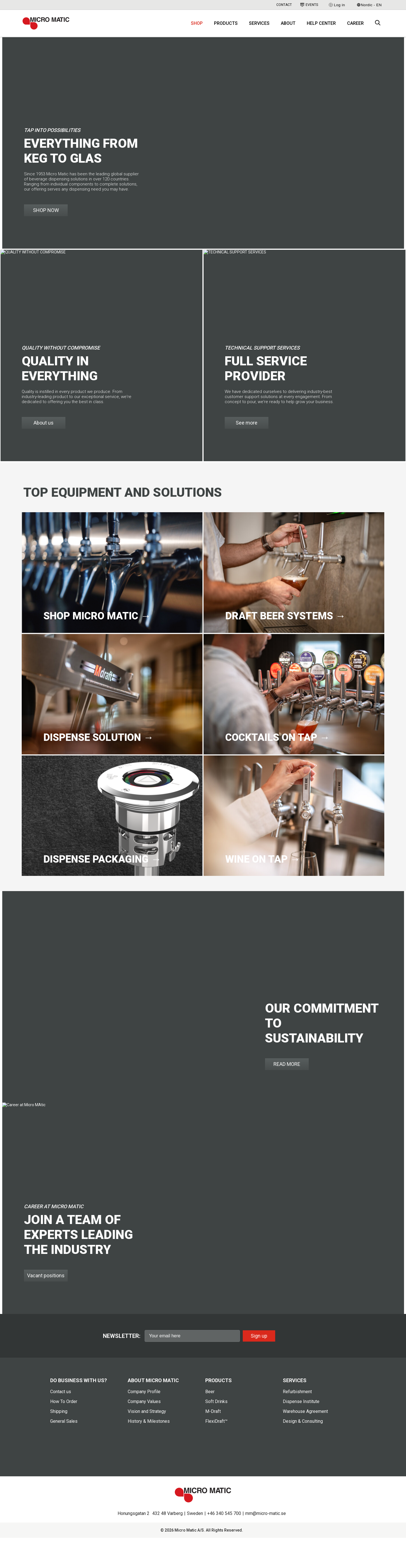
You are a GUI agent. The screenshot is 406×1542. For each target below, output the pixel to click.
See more (246, 427)
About (288, 25)
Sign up (259, 1340)
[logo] (49, 25)
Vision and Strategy (147, 1415)
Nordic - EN (369, 5)
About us (44, 427)
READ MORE (286, 1068)
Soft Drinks (216, 1405)
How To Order (63, 1405)
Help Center (321, 25)
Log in (336, 4)
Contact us (60, 1396)
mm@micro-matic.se (265, 1517)
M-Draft (213, 1415)
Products (226, 25)
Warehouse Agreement (305, 1415)
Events (309, 5)
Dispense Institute (301, 1405)
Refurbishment (297, 1396)
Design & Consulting (303, 1425)
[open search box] (377, 25)
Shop (197, 25)
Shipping (58, 1415)
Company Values (144, 1405)
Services (259, 25)
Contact (284, 5)
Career (355, 25)
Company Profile (144, 1396)
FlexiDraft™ (216, 1425)
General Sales (64, 1425)
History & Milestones (149, 1425)
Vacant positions (46, 1280)
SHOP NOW (46, 214)
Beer (210, 1396)
